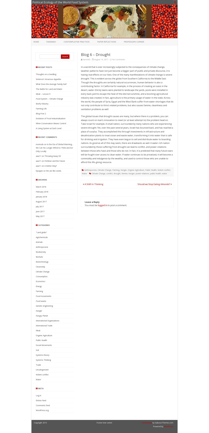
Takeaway (51, 41)
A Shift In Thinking (93, 184)
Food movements (43, 296)
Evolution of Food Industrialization (50, 118)
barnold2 (86, 59)
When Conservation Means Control (51, 123)
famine (125, 173)
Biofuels (39, 257)
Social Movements (44, 345)
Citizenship (40, 266)
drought (117, 173)
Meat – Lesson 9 (43, 94)
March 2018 (41, 187)
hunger (132, 173)
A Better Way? (51, 166)
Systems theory (42, 355)
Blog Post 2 (41, 113)
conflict (109, 173)
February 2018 (42, 191)
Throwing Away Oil (53, 156)
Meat (38, 330)
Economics (40, 281)
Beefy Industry (42, 103)
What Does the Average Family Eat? (51, 84)
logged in (102, 205)
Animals (39, 242)
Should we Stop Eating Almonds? (155, 184)
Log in (38, 395)
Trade (38, 365)
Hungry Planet (42, 315)
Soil (37, 350)
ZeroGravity (147, 422)
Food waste (41, 301)
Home (36, 41)
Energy (39, 286)
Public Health (150, 170)
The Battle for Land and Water (49, 89)
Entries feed (41, 400)
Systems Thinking (43, 360)
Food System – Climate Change (49, 98)
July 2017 (40, 206)
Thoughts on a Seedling (46, 74)
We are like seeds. (54, 171)
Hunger (123, 170)
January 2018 (41, 196)
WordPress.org (42, 410)
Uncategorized (42, 369)
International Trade (44, 325)
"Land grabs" (41, 232)
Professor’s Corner (134, 41)
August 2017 (41, 201)
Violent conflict (164, 170)
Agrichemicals (42, 237)
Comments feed (43, 405)
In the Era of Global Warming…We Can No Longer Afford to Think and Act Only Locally (54, 148)
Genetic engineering (44, 306)
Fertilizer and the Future (55, 161)
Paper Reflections (106, 41)
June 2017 (40, 211)
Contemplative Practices (77, 41)
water (164, 173)
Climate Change (104, 170)
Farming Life (41, 108)
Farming (115, 170)
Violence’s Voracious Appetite (48, 79)
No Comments (118, 59)
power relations (142, 173)
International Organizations (47, 320)
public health (155, 173)
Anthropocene (90, 170)
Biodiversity (41, 252)
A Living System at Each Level (48, 128)
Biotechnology (42, 262)
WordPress (168, 426)
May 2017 (40, 216)
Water (84, 173)
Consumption (41, 276)
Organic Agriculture (136, 170)
